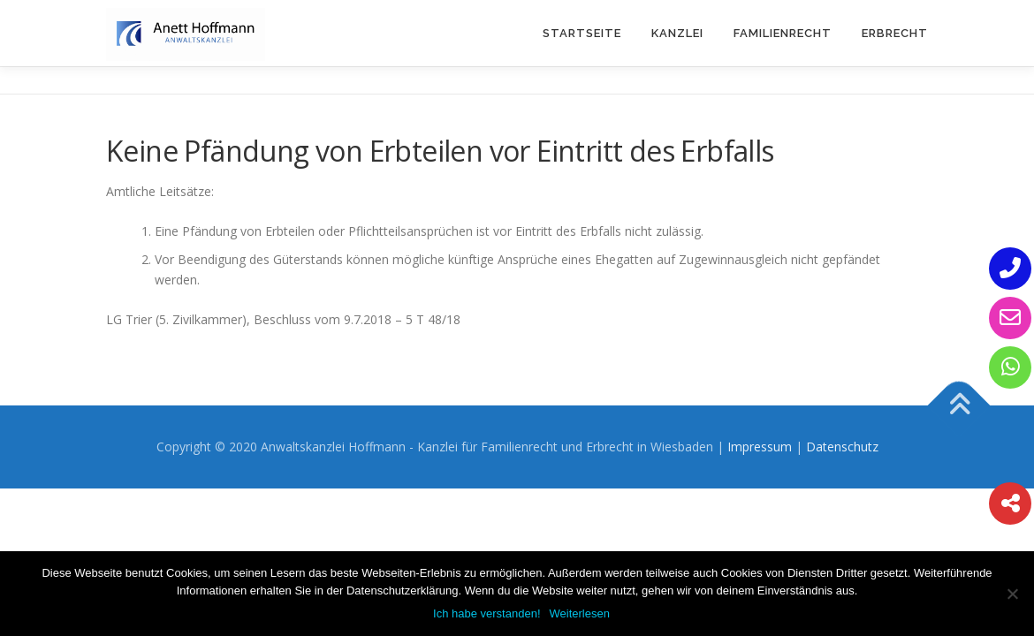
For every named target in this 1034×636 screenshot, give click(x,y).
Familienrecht (783, 33)
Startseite (582, 33)
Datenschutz (842, 446)
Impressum (759, 446)
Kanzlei (677, 33)
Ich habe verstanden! (486, 613)
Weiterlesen (580, 613)
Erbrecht (895, 33)
